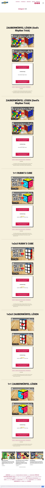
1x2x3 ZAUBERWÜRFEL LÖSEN (22, 314)
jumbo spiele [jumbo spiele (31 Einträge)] (23, 476)
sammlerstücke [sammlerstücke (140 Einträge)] (20, 479)
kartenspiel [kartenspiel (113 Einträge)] (28, 476)
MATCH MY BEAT (5, 460)
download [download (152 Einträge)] (25, 474)
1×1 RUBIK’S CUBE (22, 173)
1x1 (13, 163)
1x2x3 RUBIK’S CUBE (22, 243)
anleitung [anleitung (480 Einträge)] (8, 474)
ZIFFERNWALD (32, 460)
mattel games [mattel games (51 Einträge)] (39, 476)
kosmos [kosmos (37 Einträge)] (34, 476)
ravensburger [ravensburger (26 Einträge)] (8, 479)
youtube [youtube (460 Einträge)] (29, 481)
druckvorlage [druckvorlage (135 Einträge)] (32, 474)
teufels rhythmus (22, 92)
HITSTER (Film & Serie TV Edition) (22, 460)
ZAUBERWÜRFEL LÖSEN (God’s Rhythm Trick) (22, 29)
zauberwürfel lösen (29, 92)
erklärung (21, 163)
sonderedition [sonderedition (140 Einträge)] (31, 479)
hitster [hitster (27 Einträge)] (16, 476)
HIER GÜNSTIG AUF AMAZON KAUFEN (22, 67)
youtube (25, 92)
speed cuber (29, 164)
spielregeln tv (18, 92)
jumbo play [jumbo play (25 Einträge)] (21, 476)
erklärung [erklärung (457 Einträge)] (37, 474)
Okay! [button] (42, 486)
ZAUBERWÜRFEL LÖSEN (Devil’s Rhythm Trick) (22, 102)
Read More (3, 465)
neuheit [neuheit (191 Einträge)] (14, 478)
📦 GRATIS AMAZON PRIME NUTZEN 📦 (22, 81)
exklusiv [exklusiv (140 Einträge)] (14, 476)
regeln (29, 163)
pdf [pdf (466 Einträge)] (26, 478)
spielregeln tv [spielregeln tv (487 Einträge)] (17, 481)
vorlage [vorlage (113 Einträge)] (23, 481)
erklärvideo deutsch (25, 163)
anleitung (18, 163)
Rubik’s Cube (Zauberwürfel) (20, 87)
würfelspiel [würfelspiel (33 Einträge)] (25, 481)
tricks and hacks (26, 305)
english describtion (19, 233)
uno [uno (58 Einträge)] (20, 481)
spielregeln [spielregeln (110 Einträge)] (39, 479)
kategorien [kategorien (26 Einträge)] (32, 476)
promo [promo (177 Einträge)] (5, 479)
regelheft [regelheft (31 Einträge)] (10, 479)
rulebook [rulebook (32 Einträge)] (16, 479)
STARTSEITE (18, 1)
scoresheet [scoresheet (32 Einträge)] (27, 479)
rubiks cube (21, 234)
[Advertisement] (22, 18)
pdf (28, 163)
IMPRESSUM (38, 1)
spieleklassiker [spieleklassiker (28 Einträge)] (35, 479)
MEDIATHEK (28, 1)
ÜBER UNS (33, 1)
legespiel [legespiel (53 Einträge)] (36, 476)
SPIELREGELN (23, 1)
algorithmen (15, 163)
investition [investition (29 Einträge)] (18, 476)
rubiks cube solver (17, 164)
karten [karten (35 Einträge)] (26, 476)
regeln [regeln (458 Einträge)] (13, 479)
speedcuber (14, 92)
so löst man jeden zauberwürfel (23, 164)
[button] (2, 459)
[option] (8, 459)
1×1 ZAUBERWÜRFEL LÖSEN (22, 384)
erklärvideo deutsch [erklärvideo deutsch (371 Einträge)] (8, 476)
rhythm (18, 234)
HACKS (13, 87)
